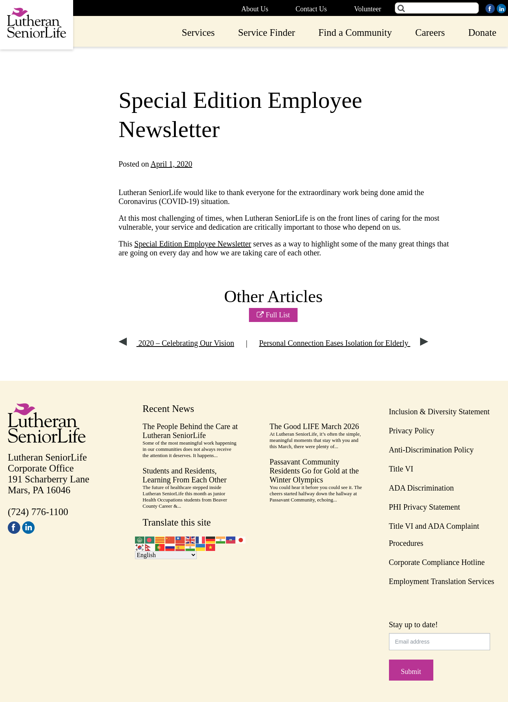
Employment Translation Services (441, 581)
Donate (482, 32)
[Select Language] (166, 555)
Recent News (168, 408)
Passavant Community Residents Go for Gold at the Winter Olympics (314, 470)
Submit (411, 672)
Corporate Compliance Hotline (437, 562)
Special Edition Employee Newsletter (192, 243)
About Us (254, 9)
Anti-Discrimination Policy (431, 449)
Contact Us (311, 9)
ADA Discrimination (421, 488)
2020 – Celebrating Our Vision (176, 343)
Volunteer (367, 9)
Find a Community (355, 32)
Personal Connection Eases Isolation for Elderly (343, 343)
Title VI (401, 468)
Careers (430, 32)
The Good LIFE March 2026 (314, 426)
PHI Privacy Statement (424, 507)
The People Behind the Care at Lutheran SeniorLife (190, 431)
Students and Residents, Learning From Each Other (185, 475)
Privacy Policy (411, 430)
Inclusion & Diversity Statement (439, 411)
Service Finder (266, 32)
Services (198, 32)
